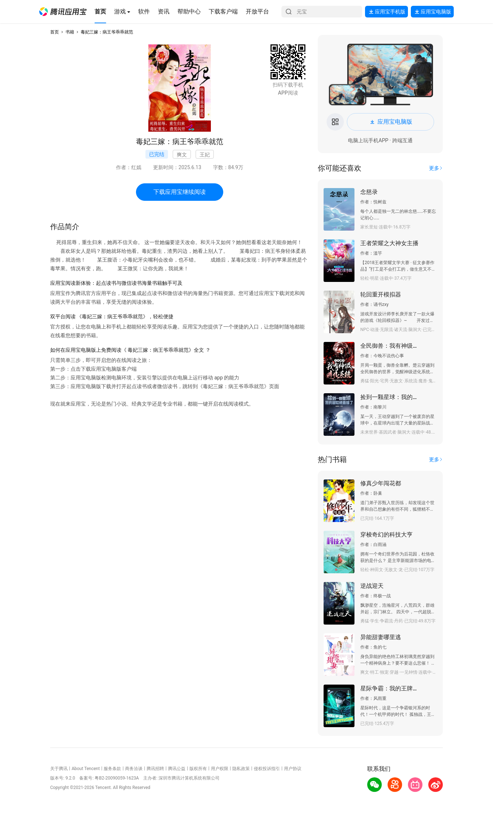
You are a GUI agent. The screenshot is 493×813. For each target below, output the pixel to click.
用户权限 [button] (219, 768)
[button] (63, 11)
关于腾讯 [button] (59, 768)
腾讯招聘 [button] (155, 768)
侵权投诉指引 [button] (267, 768)
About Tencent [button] (86, 768)
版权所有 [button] (198, 768)
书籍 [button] (69, 32)
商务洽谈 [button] (134, 768)
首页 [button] (54, 32)
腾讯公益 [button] (176, 768)
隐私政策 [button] (241, 768)
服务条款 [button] (112, 768)
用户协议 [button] (292, 768)
